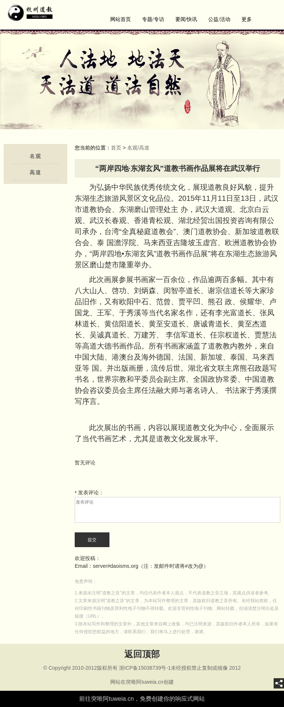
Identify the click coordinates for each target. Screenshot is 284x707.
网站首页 (120, 19)
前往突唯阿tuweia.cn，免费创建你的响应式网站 (142, 699)
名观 (35, 156)
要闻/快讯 (186, 19)
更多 (246, 19)
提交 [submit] (92, 539)
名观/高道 (138, 148)
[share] (279, 683)
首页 (116, 148)
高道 (35, 172)
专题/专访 (153, 19)
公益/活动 (219, 19)
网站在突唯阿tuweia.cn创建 (141, 682)
